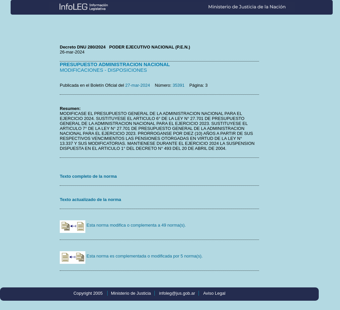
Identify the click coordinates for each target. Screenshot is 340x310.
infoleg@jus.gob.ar (177, 293)
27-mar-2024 (137, 85)
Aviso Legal (214, 293)
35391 (179, 85)
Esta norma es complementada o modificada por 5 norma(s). (131, 256)
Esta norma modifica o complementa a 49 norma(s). (123, 225)
